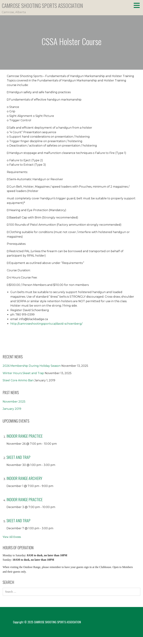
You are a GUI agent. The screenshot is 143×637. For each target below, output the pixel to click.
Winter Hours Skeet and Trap (23, 373)
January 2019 (12, 408)
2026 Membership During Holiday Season (32, 365)
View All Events (12, 536)
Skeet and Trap (18, 457)
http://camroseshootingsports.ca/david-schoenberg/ (46, 323)
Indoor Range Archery (24, 478)
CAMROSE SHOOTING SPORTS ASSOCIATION (42, 5)
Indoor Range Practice (24, 436)
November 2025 (14, 401)
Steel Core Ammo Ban (18, 380)
